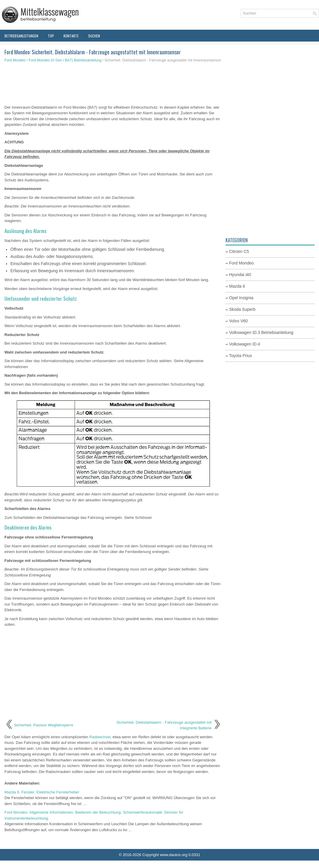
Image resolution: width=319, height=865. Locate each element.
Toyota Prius (240, 355)
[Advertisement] (112, 84)
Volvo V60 (238, 321)
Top (51, 35)
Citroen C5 (239, 251)
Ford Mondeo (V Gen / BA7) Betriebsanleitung (64, 60)
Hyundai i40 (240, 274)
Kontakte (71, 35)
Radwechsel (99, 737)
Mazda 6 (237, 286)
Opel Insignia (241, 297)
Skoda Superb (242, 309)
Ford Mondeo (15, 60)
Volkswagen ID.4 (244, 344)
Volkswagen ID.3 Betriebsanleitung (261, 332)
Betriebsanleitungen (21, 35)
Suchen (94, 35)
